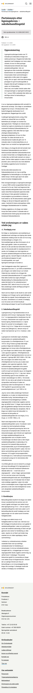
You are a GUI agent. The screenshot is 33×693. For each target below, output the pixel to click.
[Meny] (30, 3)
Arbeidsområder (6, 647)
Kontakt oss (5, 657)
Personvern (4, 674)
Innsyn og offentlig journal (9, 653)
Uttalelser (10, 9)
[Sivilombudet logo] (7, 4)
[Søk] (26, 3)
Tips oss (4, 663)
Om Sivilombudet (6, 643)
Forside (3, 9)
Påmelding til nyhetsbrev (9, 687)
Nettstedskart (5, 680)
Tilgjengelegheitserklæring (9, 677)
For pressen (5, 660)
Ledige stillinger (6, 650)
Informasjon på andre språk (10, 684)
